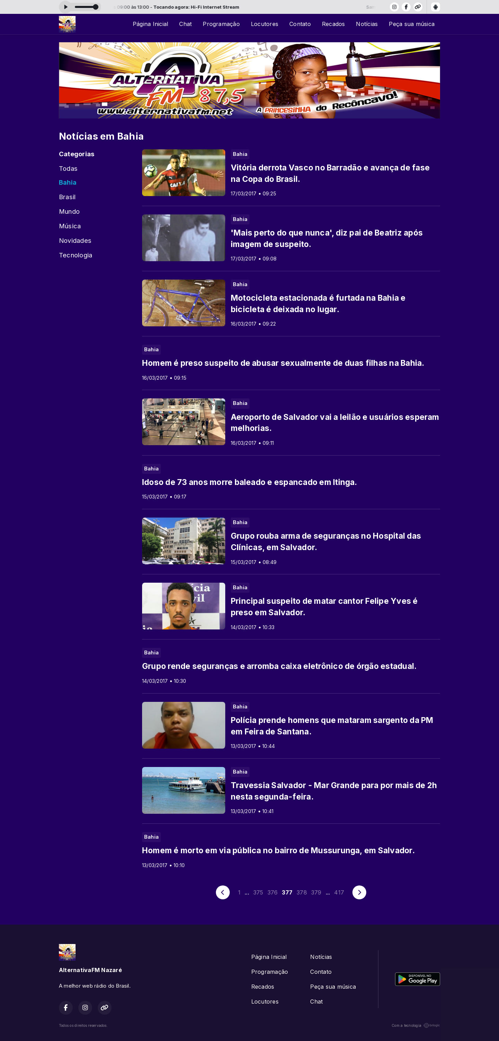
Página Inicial (150, 23)
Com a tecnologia (416, 1025)
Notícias (367, 23)
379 (316, 892)
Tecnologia (75, 255)
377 (287, 892)
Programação (221, 23)
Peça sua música (412, 23)
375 (258, 892)
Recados (333, 23)
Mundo (69, 211)
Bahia (68, 182)
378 (302, 892)
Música (70, 226)
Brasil (67, 197)
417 (339, 892)
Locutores (264, 23)
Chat (185, 23)
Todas (68, 168)
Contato (300, 23)
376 (273, 892)
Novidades (75, 240)
